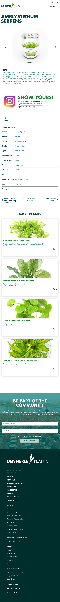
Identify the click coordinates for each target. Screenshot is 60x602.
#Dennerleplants (12, 592)
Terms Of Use (12, 500)
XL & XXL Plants (12, 512)
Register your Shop (13, 576)
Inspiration (10, 560)
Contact (11, 476)
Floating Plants (12, 526)
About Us (11, 480)
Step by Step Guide (13, 541)
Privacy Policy (13, 497)
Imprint (10, 493)
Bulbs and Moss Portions (15, 529)
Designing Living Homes (17, 538)
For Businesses (13, 569)
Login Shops (11, 579)
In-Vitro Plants (12, 557)
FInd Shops (11, 487)
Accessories (12, 490)
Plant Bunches (12, 533)
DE (55, 2)
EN (52, 2)
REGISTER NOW (30, 440)
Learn (9, 546)
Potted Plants (11, 509)
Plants (10, 505)
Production (11, 553)
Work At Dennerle (14, 483)
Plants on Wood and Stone (16, 519)
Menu (52, 6)
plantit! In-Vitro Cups (14, 516)
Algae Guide (11, 550)
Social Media (12, 584)
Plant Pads (10, 522)
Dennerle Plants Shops (15, 572)
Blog (8, 563)
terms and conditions (34, 437)
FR (57, 2)
